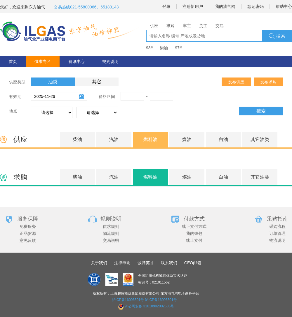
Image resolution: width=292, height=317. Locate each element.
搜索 (277, 36)
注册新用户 (192, 6)
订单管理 (277, 233)
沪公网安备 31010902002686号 (149, 306)
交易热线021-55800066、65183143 (86, 7)
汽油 (114, 139)
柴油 (164, 47)
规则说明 (110, 61)
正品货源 (28, 233)
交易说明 (111, 240)
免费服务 (28, 226)
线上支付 (194, 240)
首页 (13, 61)
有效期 (15, 96)
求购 (170, 25)
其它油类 (260, 139)
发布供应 (236, 82)
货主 (203, 25)
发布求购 (268, 82)
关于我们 (99, 262)
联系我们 (169, 262)
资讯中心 (76, 61)
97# (178, 47)
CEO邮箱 (192, 262)
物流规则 (111, 233)
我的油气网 (225, 6)
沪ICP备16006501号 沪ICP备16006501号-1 (146, 300)
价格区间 (107, 96)
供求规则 (111, 226)
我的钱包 (194, 233)
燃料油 (150, 139)
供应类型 (17, 82)
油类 (53, 81)
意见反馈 (28, 240)
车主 (187, 25)
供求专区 (42, 61)
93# (149, 47)
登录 (166, 6)
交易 (219, 25)
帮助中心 (284, 6)
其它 (96, 81)
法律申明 (122, 262)
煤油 (187, 139)
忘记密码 (255, 6)
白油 (223, 139)
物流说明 (277, 240)
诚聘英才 (146, 262)
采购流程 (277, 226)
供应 (154, 25)
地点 (13, 111)
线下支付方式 (194, 226)
